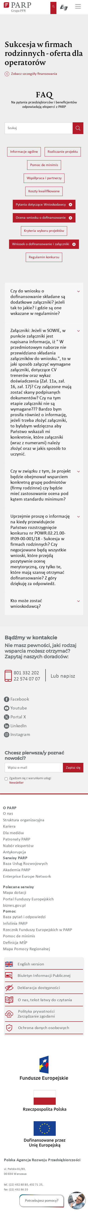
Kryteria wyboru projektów (44, 231)
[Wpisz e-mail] (34, 767)
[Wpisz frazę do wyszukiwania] (39, 128)
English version (31, 964)
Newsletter (16, 783)
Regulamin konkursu (44, 257)
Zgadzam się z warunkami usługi (30, 778)
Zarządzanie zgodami (36, 1017)
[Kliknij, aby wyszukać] (78, 128)
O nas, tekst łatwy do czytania (45, 1000)
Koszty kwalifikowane (44, 191)
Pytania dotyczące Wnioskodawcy (44, 205)
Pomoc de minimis (44, 165)
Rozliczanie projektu (63, 152)
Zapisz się (73, 768)
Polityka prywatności (36, 1012)
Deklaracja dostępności (39, 988)
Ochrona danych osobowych (43, 1028)
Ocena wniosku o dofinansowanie (44, 218)
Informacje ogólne (24, 152)
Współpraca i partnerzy (44, 178)
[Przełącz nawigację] (78, 7)
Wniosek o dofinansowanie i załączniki (44, 244)
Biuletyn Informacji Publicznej (44, 976)
